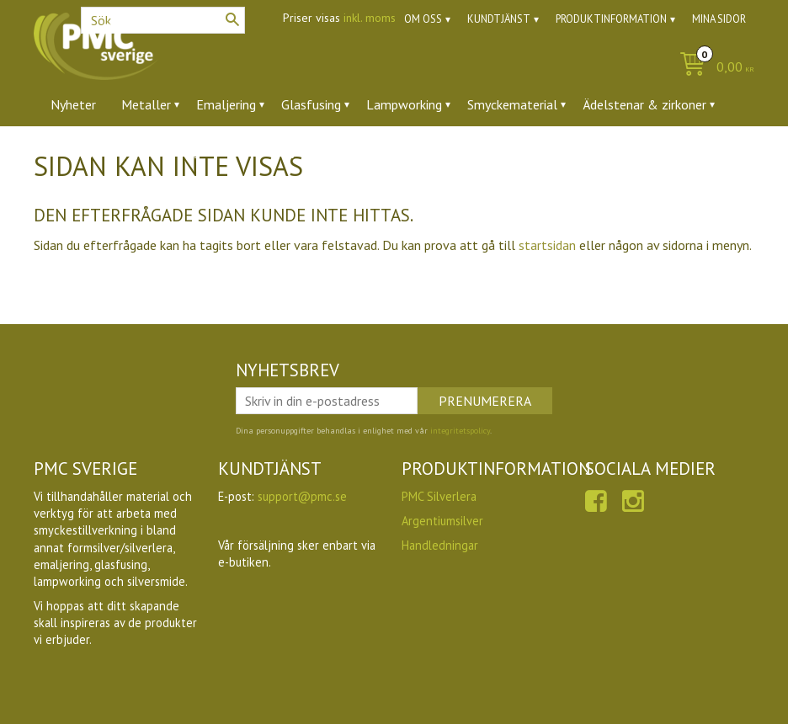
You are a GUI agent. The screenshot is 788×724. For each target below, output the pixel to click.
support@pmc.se (302, 496)
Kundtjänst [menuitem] (498, 19)
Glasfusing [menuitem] (311, 104)
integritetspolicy (460, 430)
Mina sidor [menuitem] (719, 19)
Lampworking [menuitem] (404, 104)
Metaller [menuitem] (146, 104)
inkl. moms (369, 17)
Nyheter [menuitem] (73, 104)
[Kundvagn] (712, 68)
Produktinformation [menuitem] (611, 19)
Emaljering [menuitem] (226, 104)
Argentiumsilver (442, 521)
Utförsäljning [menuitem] (279, 150)
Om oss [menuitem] (423, 19)
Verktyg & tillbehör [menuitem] (105, 150)
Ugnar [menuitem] (200, 150)
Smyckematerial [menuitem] (512, 104)
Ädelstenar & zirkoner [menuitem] (644, 104)
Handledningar (440, 545)
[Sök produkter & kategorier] (163, 20)
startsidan (547, 245)
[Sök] (232, 19)
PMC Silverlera (439, 496)
